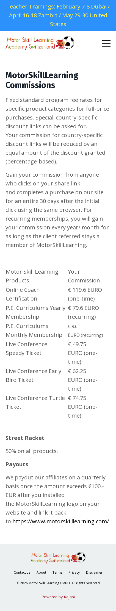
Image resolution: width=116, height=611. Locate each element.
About (41, 572)
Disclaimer (94, 572)
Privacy (74, 572)
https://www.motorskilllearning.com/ (60, 521)
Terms (57, 572)
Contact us (22, 572)
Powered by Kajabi (58, 596)
